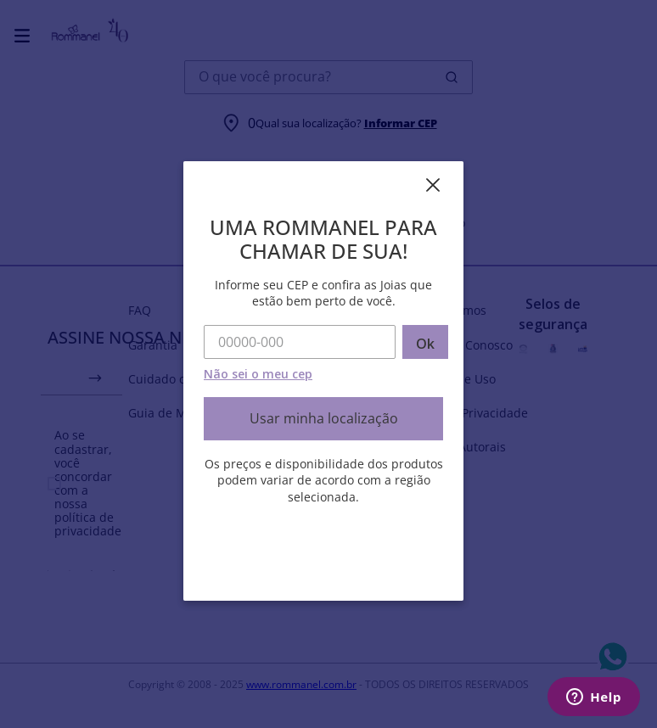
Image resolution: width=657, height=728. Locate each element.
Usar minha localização (324, 418)
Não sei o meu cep (258, 374)
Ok (425, 343)
